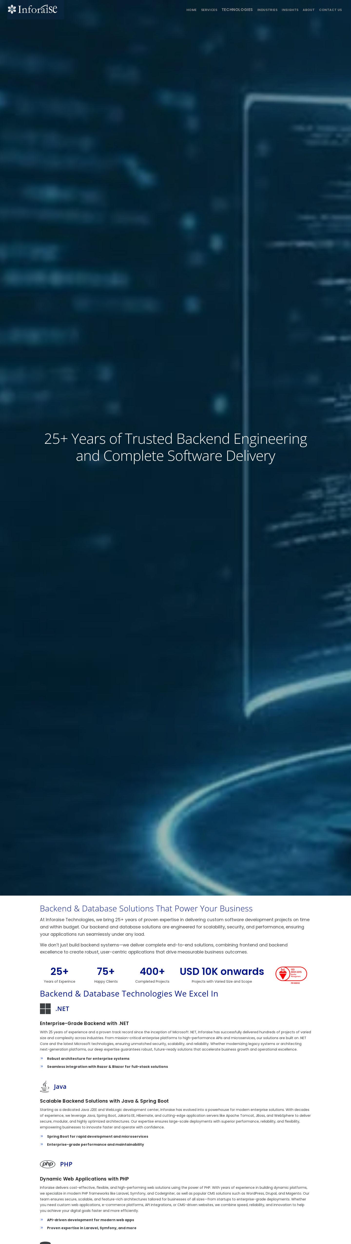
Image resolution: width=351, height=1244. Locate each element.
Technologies (227, 9)
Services (196, 10)
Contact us (330, 10)
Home (175, 10)
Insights (285, 10)
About (306, 10)
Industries (259, 10)
